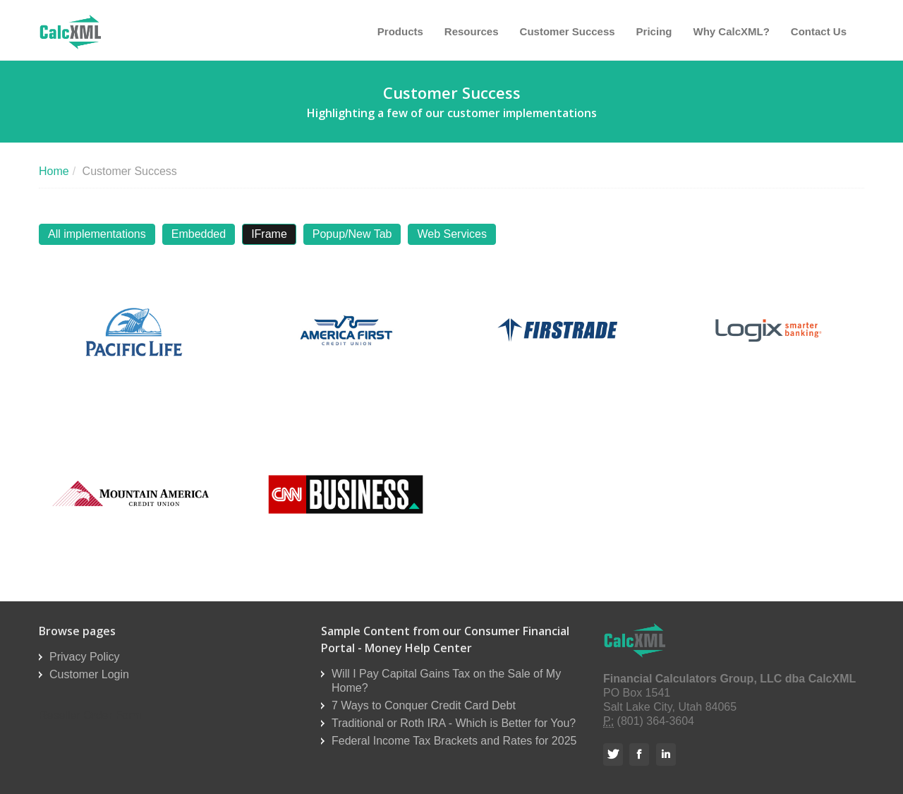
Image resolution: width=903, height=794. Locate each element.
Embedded (198, 234)
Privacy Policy (84, 657)
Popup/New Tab (352, 234)
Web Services (451, 234)
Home (54, 171)
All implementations (97, 234)
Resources (471, 31)
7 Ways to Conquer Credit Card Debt (424, 705)
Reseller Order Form (90, 715)
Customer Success (567, 31)
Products (400, 31)
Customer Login (89, 674)
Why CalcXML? (731, 31)
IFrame (269, 234)
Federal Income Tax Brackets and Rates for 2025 (454, 741)
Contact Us (819, 31)
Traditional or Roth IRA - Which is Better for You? (454, 723)
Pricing (654, 31)
